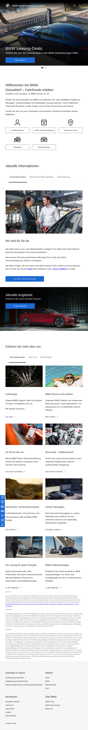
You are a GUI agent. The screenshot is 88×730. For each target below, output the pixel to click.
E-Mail (29, 269)
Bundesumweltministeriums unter (16, 604)
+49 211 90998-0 (59, 269)
